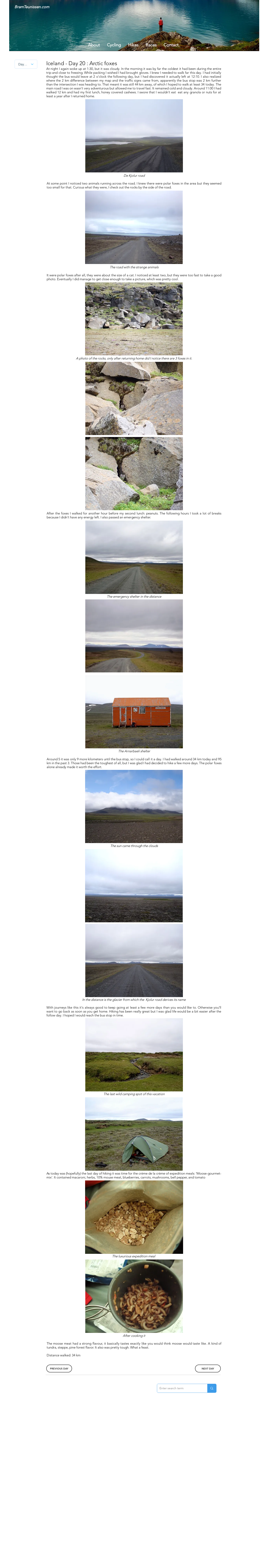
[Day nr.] (26, 64)
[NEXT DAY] (208, 1368)
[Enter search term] (179, 1388)
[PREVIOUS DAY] (59, 1368)
